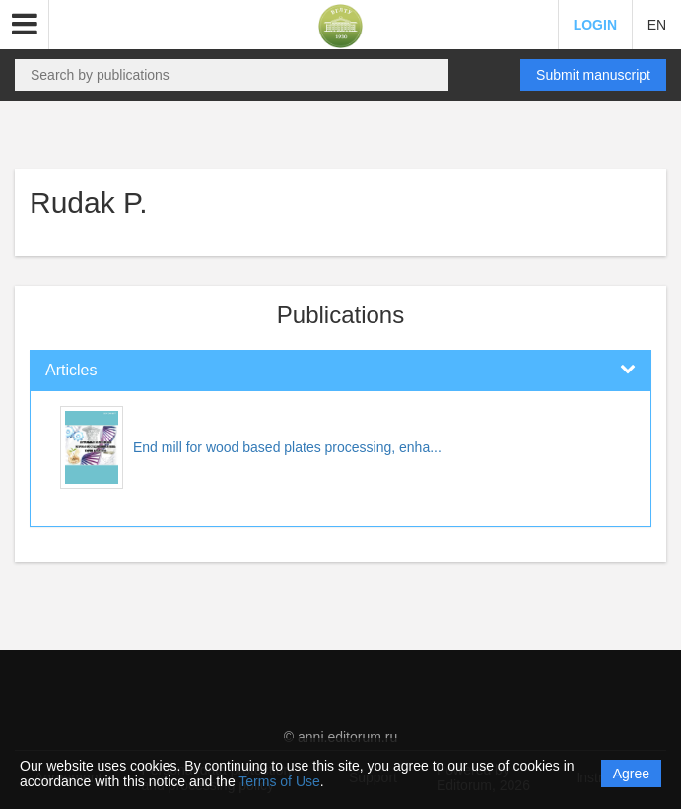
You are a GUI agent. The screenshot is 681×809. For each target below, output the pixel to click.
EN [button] (656, 25)
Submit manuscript (593, 75)
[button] (24, 24)
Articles (71, 370)
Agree (631, 773)
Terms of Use (278, 781)
